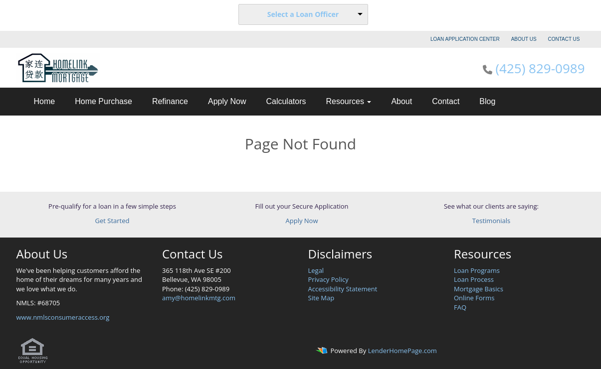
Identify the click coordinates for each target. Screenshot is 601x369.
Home (44, 101)
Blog (487, 101)
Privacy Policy (328, 279)
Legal (316, 270)
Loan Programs (477, 270)
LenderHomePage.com (402, 351)
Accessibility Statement (343, 288)
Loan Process (474, 279)
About (401, 101)
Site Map (321, 297)
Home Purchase (103, 101)
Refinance (170, 101)
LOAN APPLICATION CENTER (465, 39)
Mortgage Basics (478, 288)
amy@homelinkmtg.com (198, 297)
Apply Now (227, 101)
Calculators (286, 101)
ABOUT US (524, 39)
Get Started (112, 220)
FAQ (460, 307)
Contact (445, 101)
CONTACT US (564, 39)
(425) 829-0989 (540, 68)
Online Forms (474, 297)
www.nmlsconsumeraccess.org (63, 317)
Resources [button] (348, 101)
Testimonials (491, 220)
